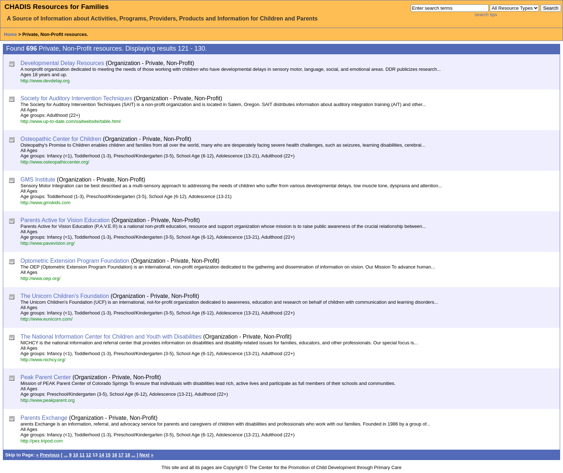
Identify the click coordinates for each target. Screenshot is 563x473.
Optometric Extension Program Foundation (74, 261)
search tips (486, 14)
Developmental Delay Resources (62, 63)
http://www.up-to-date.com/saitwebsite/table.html (70, 121)
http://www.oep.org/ (40, 278)
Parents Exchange (44, 418)
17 (121, 455)
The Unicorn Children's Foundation (64, 296)
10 (75, 455)
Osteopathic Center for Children (60, 139)
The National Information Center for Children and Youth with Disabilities (110, 337)
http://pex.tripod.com (41, 441)
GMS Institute (37, 179)
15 (108, 455)
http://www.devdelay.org (45, 80)
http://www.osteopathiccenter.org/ (54, 162)
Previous (50, 455)
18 (127, 455)
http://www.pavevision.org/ (47, 243)
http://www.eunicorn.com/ (46, 319)
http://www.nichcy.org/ (42, 359)
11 (81, 455)
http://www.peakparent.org (47, 400)
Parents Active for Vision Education (65, 220)
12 (88, 455)
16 (114, 455)
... (66, 455)
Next (144, 455)
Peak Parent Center (45, 377)
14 (101, 455)
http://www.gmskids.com (45, 202)
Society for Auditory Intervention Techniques (76, 98)
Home (10, 34)
